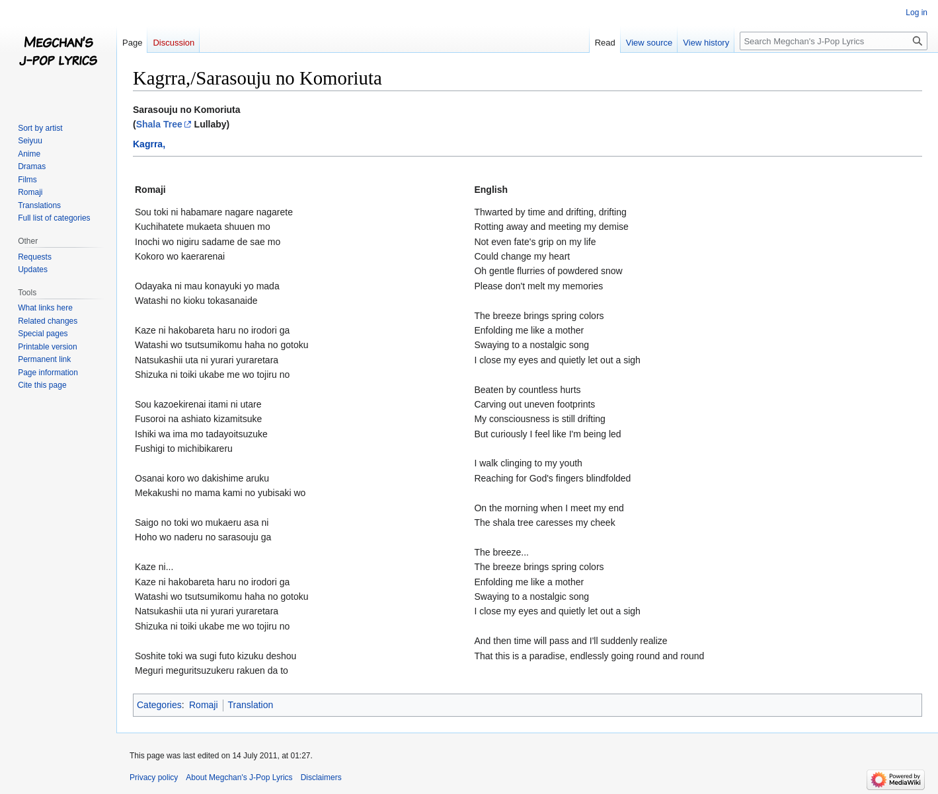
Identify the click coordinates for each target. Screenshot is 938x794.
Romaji (203, 705)
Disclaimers (321, 777)
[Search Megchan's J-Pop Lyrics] (833, 41)
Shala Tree (159, 124)
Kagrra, (149, 144)
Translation (251, 705)
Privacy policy (154, 777)
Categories (159, 705)
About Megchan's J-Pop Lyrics (239, 777)
